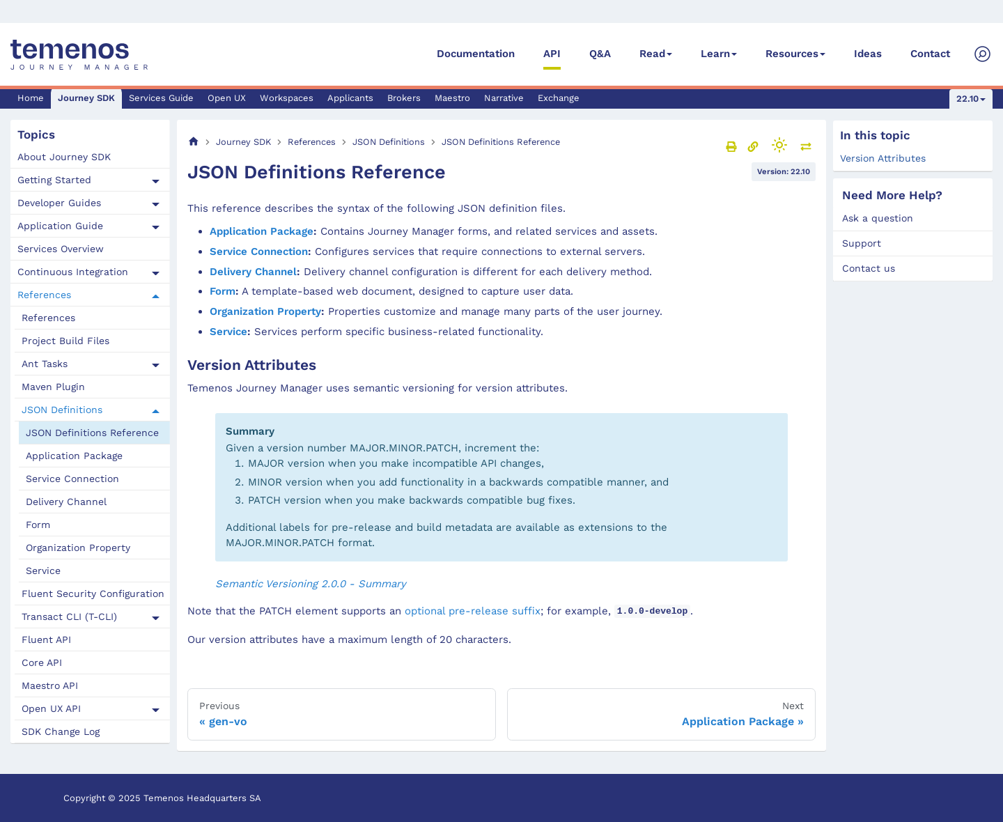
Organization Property (78, 547)
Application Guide (60, 225)
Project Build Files (65, 340)
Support (861, 243)
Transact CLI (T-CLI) (69, 616)
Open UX (227, 98)
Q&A (600, 53)
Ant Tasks (45, 363)
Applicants (350, 98)
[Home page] (193, 141)
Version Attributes (883, 158)
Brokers (404, 98)
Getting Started (54, 179)
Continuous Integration (72, 271)
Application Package (74, 455)
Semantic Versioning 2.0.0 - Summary (310, 583)
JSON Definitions (62, 409)
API (552, 53)
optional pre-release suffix (473, 611)
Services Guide (161, 98)
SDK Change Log (61, 731)
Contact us (868, 268)
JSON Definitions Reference (92, 432)
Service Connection (72, 478)
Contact (930, 53)
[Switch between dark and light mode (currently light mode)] (779, 145)
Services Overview (60, 248)
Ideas (868, 53)
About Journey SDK (64, 156)
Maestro (452, 98)
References (44, 294)
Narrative (504, 98)
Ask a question (877, 218)
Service (43, 570)
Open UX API (51, 708)
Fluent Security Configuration (93, 593)
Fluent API (46, 639)
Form (38, 524)
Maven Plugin (53, 386)
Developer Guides (59, 202)
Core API (42, 662)
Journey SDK (86, 98)
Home (30, 98)
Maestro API (50, 685)
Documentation (476, 53)
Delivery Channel (66, 501)
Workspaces (286, 98)
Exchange (559, 98)
